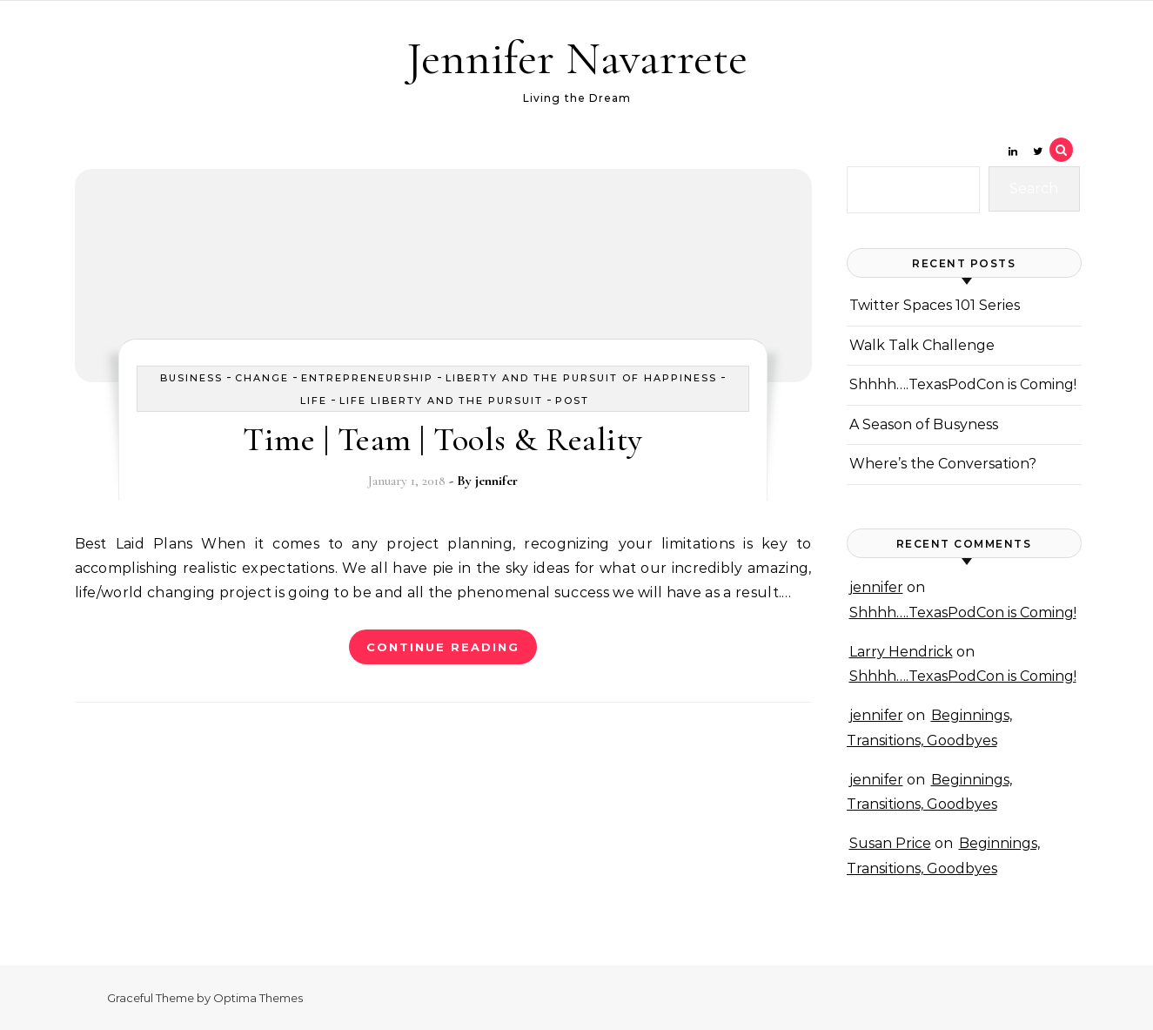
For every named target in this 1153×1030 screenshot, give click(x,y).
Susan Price (890, 843)
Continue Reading (443, 647)
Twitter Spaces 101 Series (934, 305)
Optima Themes (258, 998)
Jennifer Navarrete (576, 58)
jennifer (496, 480)
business (191, 378)
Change (262, 378)
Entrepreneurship (367, 378)
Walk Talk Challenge (922, 345)
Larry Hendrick (901, 651)
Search (1033, 188)
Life (313, 400)
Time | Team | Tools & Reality (443, 440)
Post (572, 400)
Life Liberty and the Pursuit (441, 400)
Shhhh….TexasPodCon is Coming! (962, 384)
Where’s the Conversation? (942, 463)
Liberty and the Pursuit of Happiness (581, 378)
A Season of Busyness (923, 424)
